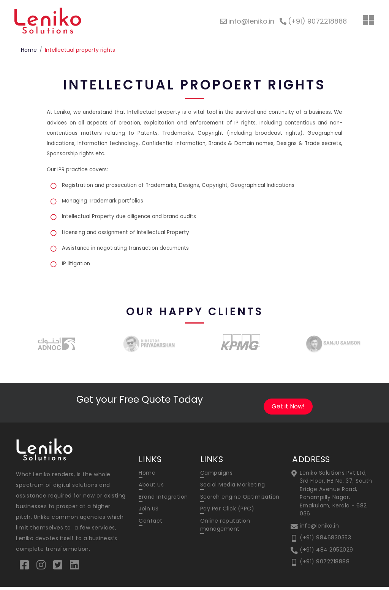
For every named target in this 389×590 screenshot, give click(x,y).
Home (29, 50)
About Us (151, 488)
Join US (149, 511)
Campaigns (216, 476)
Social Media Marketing (232, 488)
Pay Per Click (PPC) (227, 511)
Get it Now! (288, 409)
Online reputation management (225, 527)
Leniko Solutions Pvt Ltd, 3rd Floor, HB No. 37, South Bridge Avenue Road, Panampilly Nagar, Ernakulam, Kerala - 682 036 (336, 496)
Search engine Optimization (240, 500)
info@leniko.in (319, 528)
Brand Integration (163, 500)
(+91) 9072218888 (324, 563)
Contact (151, 523)
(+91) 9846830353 (325, 540)
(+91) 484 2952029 (326, 551)
